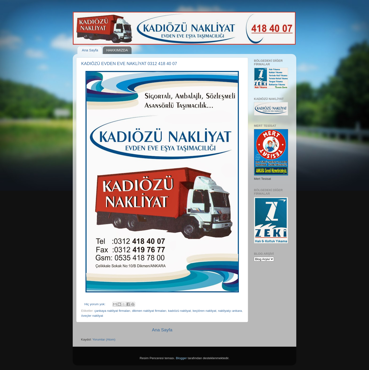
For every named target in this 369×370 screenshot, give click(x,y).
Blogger (181, 358)
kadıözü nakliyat (179, 310)
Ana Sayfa (90, 50)
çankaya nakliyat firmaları (112, 310)
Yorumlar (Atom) (104, 339)
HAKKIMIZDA (117, 50)
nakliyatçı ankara (230, 310)
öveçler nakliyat (92, 315)
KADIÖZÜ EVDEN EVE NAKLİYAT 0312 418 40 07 (129, 63)
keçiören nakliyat (205, 310)
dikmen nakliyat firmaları (149, 310)
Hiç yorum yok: (95, 304)
